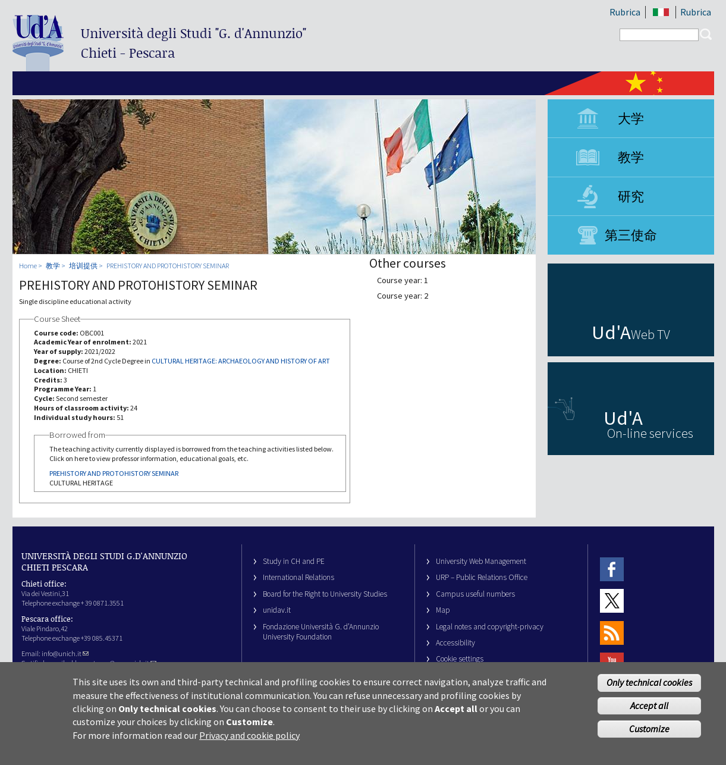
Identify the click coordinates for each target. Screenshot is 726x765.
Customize (649, 734)
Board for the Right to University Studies (325, 594)
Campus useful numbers (475, 594)
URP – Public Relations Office (481, 577)
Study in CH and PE (294, 561)
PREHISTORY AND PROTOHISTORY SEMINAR (167, 265)
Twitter (612, 600)
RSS (612, 632)
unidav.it (277, 610)
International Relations (298, 577)
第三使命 (631, 235)
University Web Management (481, 561)
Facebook (612, 569)
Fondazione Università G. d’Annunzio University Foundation (321, 632)
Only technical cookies (649, 688)
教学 (631, 157)
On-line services (650, 433)
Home (28, 265)
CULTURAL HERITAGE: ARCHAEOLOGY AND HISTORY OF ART (241, 360)
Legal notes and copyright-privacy (489, 627)
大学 (631, 118)
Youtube (612, 664)
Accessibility (455, 643)
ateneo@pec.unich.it (123, 663)
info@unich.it (65, 653)
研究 (631, 196)
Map (443, 610)
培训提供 (83, 265)
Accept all (649, 711)
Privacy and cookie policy (249, 741)
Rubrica (624, 12)
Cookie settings (459, 659)
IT (661, 12)
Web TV (650, 334)
